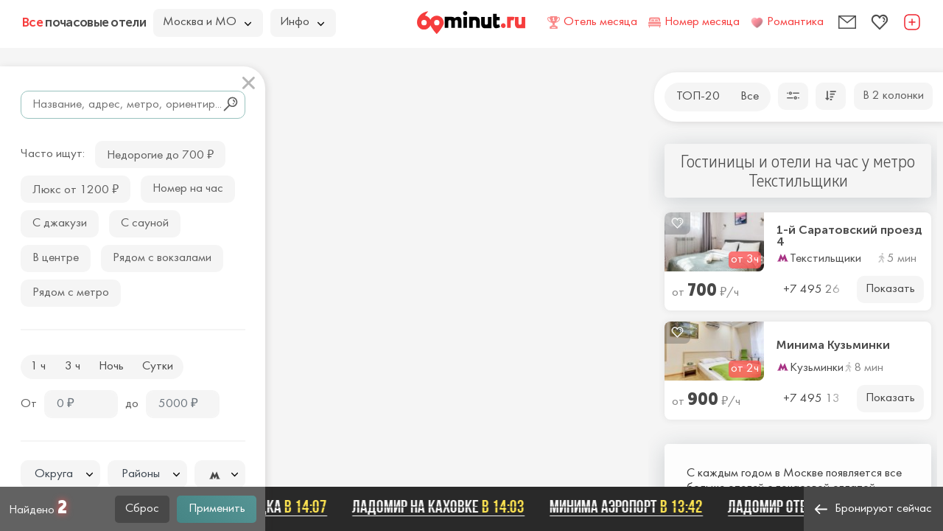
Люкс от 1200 (75, 188)
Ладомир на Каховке (444, 506)
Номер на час (188, 189)
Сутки (157, 366)
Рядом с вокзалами (162, 258)
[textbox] (60, 474)
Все (749, 97)
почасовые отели (84, 22)
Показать (890, 289)
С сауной (145, 223)
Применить (217, 509)
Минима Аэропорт (632, 506)
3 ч (72, 366)
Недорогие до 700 (160, 154)
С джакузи (59, 223)
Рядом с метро (70, 293)
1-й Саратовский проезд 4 (849, 236)
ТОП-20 (698, 97)
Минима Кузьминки (833, 345)
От (29, 404)
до (132, 404)
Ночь (111, 366)
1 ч (38, 366)
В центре (55, 258)
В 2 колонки (893, 96)
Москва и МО (207, 22)
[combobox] (60, 474)
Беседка (284, 506)
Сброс (142, 509)
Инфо (302, 22)
